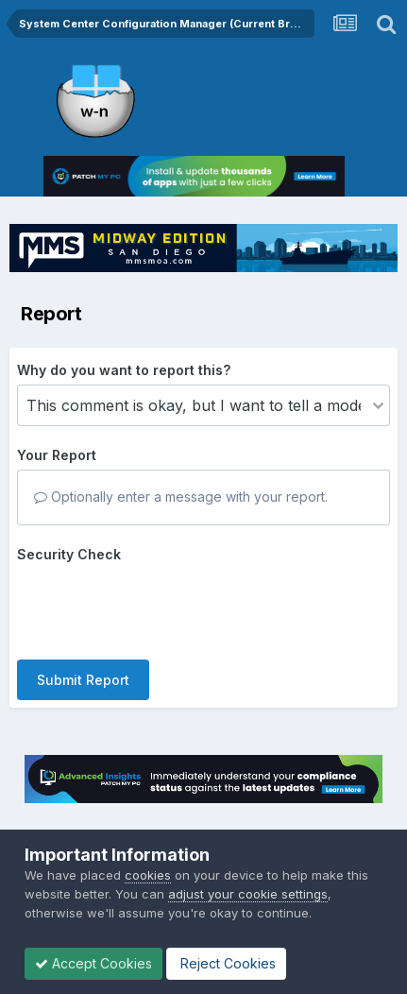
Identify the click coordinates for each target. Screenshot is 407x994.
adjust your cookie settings (248, 893)
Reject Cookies (226, 963)
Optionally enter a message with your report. (181, 496)
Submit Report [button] (83, 680)
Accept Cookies (93, 963)
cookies (148, 875)
